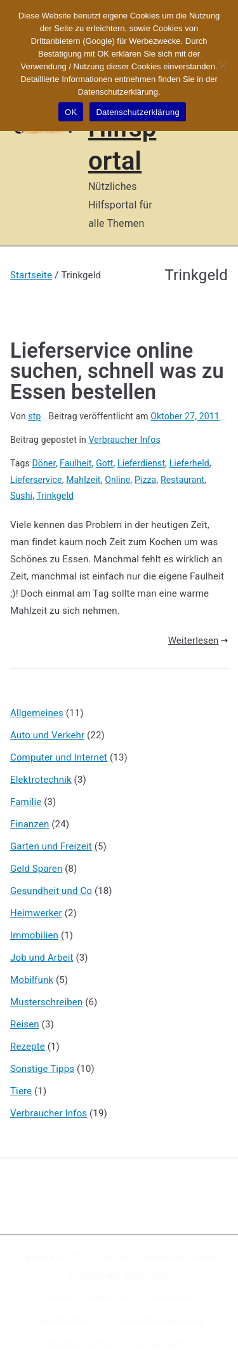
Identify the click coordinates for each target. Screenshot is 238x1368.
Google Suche (161, 1344)
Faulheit (76, 463)
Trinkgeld (55, 496)
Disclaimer (170, 1297)
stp (34, 416)
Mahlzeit (83, 480)
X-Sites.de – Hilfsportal (135, 1258)
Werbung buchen (83, 1344)
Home (58, 1297)
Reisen (24, 1024)
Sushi (21, 496)
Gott (104, 463)
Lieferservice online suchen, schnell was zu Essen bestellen (117, 371)
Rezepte (27, 1046)
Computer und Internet (58, 757)
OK (71, 112)
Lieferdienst (141, 463)
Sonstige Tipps (42, 1068)
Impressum (110, 1297)
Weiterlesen (198, 640)
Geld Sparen (36, 868)
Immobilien (34, 935)
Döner (44, 463)
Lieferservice (36, 480)
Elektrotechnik (41, 779)
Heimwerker (36, 913)
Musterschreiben (46, 1002)
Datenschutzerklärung (158, 1321)
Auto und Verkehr (47, 735)
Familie (25, 802)
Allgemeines (36, 713)
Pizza (146, 480)
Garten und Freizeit (51, 846)
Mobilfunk (31, 979)
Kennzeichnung (66, 1321)
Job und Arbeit (42, 957)
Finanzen (29, 824)
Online (117, 480)
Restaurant (182, 480)
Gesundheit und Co (51, 891)
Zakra (92, 1275)
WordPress (145, 1275)
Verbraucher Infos (125, 440)
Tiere (21, 1091)
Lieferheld (189, 463)
